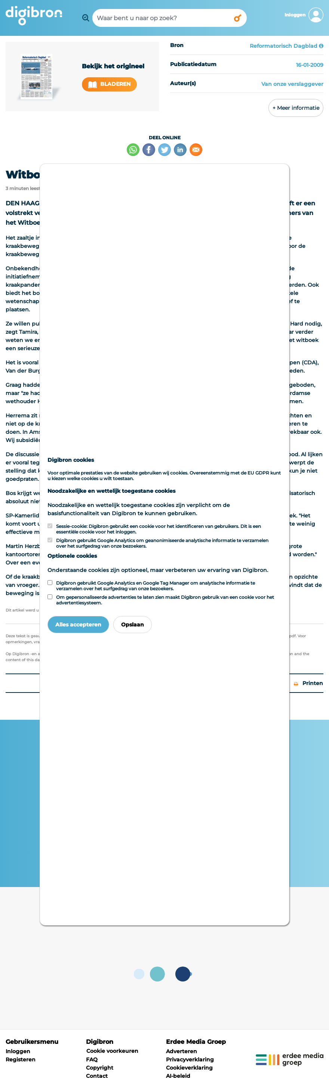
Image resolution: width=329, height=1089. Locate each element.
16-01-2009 (309, 65)
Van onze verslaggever (292, 84)
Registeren (21, 1059)
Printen (308, 683)
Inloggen (18, 1051)
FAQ (92, 1059)
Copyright (99, 1067)
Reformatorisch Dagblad (283, 46)
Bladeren (109, 84)
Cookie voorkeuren (112, 1051)
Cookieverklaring (189, 1067)
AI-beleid (178, 1076)
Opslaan (132, 624)
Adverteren (181, 1051)
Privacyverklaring (190, 1059)
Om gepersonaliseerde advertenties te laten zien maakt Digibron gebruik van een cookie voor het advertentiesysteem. (165, 600)
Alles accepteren (78, 624)
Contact (97, 1076)
